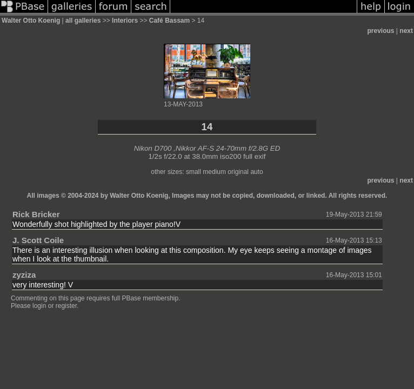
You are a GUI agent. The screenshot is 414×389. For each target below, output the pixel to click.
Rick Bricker (36, 214)
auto (256, 172)
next (406, 31)
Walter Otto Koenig (31, 20)
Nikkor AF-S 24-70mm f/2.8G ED (228, 148)
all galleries (83, 20)
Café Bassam (169, 20)
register (66, 306)
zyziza (24, 274)
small (193, 172)
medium (214, 172)
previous (381, 31)
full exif (254, 156)
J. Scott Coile (38, 240)
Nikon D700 (153, 148)
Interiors (125, 20)
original (238, 172)
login (39, 306)
